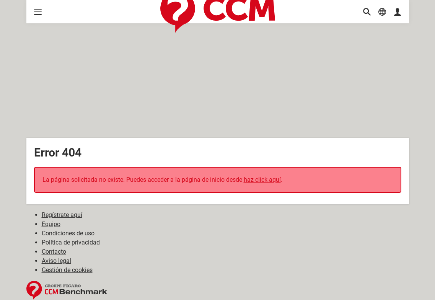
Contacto (54, 251)
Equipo (51, 224)
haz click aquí (262, 179)
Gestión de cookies (67, 270)
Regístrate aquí (62, 214)
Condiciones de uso (68, 233)
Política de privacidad (71, 242)
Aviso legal (56, 260)
